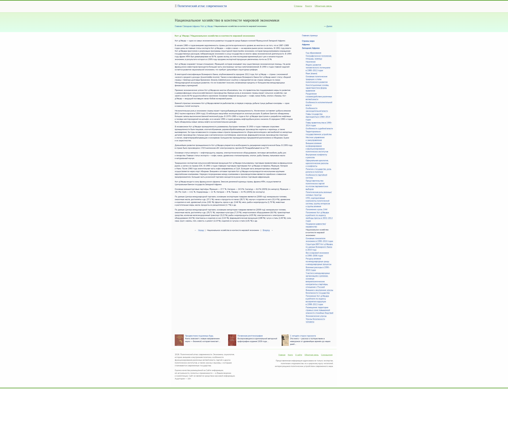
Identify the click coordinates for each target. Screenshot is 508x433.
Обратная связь (323, 5)
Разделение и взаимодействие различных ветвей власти (319, 96)
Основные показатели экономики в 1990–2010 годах (319, 239)
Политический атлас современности (202, 6)
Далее (329, 26)
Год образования (313, 53)
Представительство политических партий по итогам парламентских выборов (317, 185)
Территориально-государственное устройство (319, 133)
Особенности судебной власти (319, 128)
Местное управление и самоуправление (315, 138)
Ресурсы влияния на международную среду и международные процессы (318, 261)
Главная (178, 26)
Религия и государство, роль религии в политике (318, 170)
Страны (298, 5)
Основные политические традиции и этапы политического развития (317, 79)
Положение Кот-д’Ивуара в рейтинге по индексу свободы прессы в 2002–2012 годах (319, 216)
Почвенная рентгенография (250, 336)
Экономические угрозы (316, 316)
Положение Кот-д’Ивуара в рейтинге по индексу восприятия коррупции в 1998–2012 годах (317, 300)
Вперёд (266, 230)
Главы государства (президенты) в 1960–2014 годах (318, 117)
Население (311, 62)
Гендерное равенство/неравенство (316, 225)
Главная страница (310, 35)
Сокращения (326, 355)
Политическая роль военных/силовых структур (319, 193)
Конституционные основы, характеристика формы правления (317, 88)
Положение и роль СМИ (316, 209)
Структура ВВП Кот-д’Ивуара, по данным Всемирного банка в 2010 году (319, 247)
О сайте (298, 355)
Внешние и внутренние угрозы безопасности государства (319, 291)
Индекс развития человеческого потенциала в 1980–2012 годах (318, 68)
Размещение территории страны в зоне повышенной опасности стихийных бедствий (319, 310)
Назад (201, 230)
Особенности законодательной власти (317, 109)
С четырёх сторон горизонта (303, 336)
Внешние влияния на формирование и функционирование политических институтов (317, 147)
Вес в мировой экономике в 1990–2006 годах (317, 254)
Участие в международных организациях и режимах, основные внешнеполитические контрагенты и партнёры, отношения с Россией (318, 280)
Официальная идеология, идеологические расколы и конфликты (317, 163)
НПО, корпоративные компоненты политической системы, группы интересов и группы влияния (318, 202)
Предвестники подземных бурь (199, 336)
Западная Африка (191, 26)
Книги (308, 5)
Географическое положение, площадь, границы (319, 57)
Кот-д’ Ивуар (207, 26)
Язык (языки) (311, 73)
